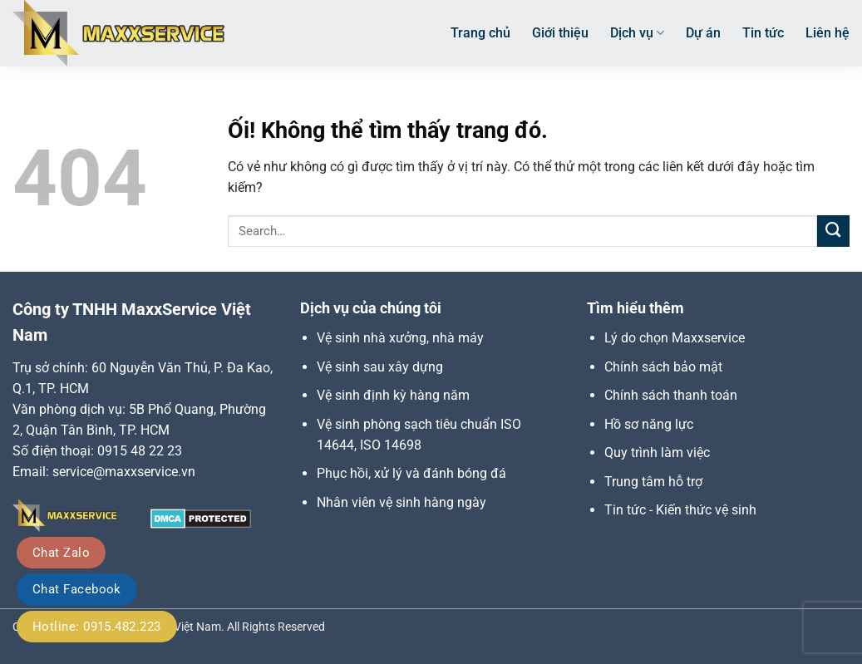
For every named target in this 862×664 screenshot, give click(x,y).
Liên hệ (827, 33)
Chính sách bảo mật (663, 367)
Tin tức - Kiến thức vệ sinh (680, 510)
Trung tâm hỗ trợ (653, 481)
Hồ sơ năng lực (648, 424)
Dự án (703, 33)
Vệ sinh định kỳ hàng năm (393, 395)
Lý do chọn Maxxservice (674, 338)
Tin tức (763, 33)
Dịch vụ (637, 33)
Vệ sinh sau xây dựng (380, 367)
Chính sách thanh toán (670, 395)
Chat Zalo (61, 552)
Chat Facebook (76, 589)
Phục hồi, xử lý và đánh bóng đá (411, 473)
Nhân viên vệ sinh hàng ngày (401, 502)
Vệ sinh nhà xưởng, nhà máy (400, 338)
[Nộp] (833, 231)
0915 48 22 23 (139, 451)
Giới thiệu (560, 33)
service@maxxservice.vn (123, 472)
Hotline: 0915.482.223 (96, 626)
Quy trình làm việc (657, 452)
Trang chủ (480, 33)
